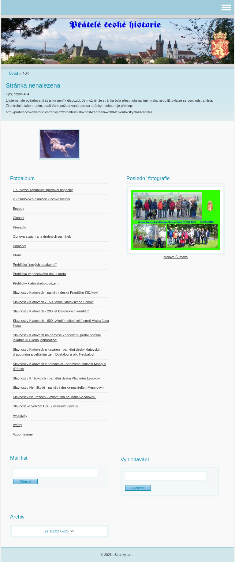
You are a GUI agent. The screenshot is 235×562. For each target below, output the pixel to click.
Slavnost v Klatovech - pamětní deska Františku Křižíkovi (55, 292)
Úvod (13, 73)
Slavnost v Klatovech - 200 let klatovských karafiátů (51, 311)
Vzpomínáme (23, 434)
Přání (17, 255)
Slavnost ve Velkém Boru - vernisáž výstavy (45, 406)
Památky (19, 246)
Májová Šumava (176, 257)
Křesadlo (19, 227)
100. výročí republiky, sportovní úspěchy (43, 190)
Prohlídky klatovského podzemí (36, 283)
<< (46, 531)
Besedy (18, 208)
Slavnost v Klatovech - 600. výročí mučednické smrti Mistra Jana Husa (61, 323)
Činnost (18, 218)
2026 (65, 531)
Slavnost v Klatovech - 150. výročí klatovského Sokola (53, 302)
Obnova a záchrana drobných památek (42, 236)
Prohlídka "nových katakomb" (35, 264)
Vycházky (20, 415)
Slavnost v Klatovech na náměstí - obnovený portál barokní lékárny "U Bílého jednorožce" (57, 337)
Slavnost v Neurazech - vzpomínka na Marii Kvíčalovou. (54, 397)
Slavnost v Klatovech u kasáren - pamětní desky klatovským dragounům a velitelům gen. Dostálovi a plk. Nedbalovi (57, 352)
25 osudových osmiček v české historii (41, 199)
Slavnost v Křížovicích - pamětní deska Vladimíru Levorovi (56, 378)
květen (54, 531)
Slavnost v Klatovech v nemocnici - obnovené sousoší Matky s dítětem (59, 366)
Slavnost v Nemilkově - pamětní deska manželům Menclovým (59, 387)
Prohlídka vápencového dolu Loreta (39, 274)
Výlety (17, 425)
